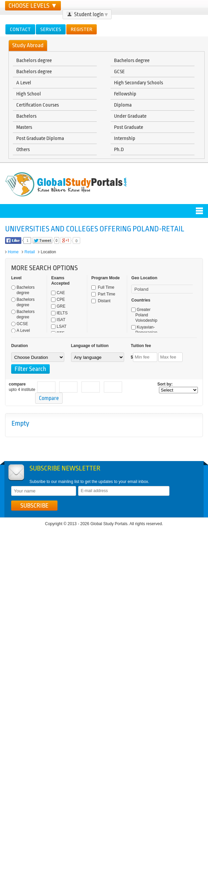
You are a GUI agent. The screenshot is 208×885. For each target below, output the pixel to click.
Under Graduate (130, 116)
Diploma (123, 105)
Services (50, 29)
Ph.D (119, 149)
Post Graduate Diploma (40, 138)
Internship (124, 138)
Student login (87, 14)
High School (28, 94)
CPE (58, 299)
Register (81, 29)
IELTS (59, 313)
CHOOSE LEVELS (32, 5)
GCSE (119, 71)
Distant (101, 300)
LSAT (58, 326)
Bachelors (26, 116)
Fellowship (125, 94)
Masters (24, 127)
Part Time (103, 294)
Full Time (102, 287)
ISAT (58, 319)
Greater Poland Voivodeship (144, 315)
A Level (23, 83)
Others (23, 149)
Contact (20, 29)
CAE (58, 292)
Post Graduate (128, 127)
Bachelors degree (34, 60)
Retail (29, 252)
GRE (58, 306)
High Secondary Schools (138, 83)
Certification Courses (37, 105)
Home (13, 252)
